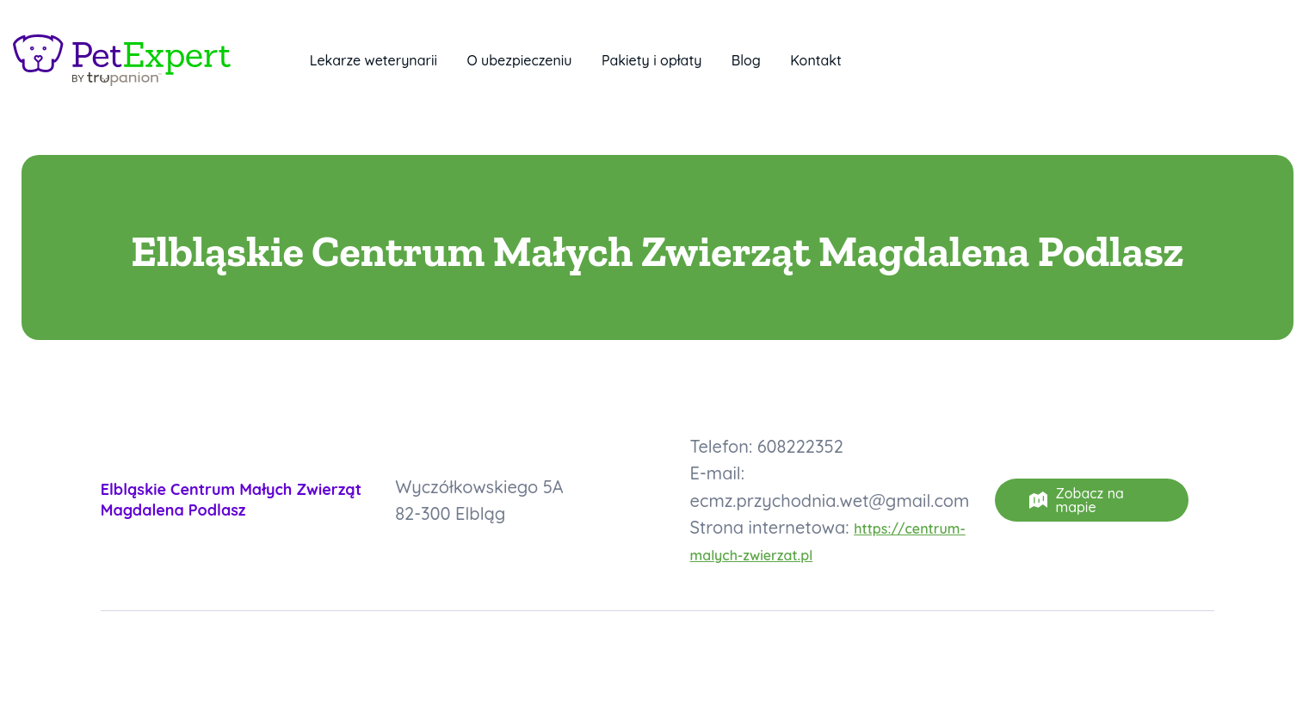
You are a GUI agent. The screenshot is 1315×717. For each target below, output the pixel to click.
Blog (746, 60)
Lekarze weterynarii (373, 60)
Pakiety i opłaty (651, 60)
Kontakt (816, 60)
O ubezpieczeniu (518, 60)
